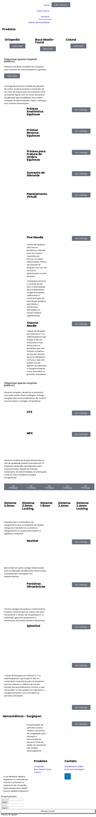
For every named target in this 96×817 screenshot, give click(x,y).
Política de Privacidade (39, 22)
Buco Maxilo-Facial (44, 41)
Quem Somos (43, 11)
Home (47, 5)
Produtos (45, 16)
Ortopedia (12, 40)
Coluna (71, 40)
